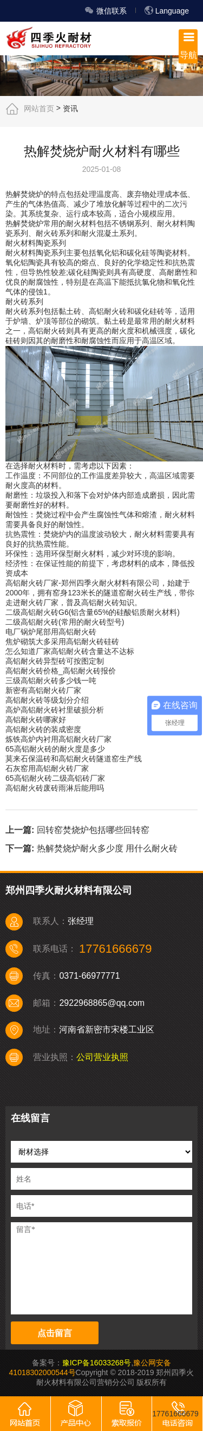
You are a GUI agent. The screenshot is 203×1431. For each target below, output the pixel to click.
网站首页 (39, 108)
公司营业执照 (102, 1057)
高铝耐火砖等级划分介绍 (47, 700)
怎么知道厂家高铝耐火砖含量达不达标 (69, 651)
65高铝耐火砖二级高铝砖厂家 (55, 778)
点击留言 (54, 1333)
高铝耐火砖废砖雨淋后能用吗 (54, 788)
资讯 (70, 108)
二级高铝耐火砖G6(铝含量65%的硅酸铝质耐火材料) (92, 612)
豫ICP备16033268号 (97, 1362)
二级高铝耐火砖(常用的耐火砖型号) (64, 622)
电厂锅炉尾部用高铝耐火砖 (50, 631)
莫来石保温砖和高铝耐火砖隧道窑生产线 (73, 758)
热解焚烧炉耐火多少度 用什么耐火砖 (107, 848)
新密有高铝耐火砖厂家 (43, 690)
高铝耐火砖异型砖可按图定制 (54, 661)
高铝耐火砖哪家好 (35, 719)
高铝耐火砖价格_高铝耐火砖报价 (60, 670)
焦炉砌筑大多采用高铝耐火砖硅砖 (62, 641)
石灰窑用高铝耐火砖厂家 (47, 768)
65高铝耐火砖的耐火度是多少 (55, 749)
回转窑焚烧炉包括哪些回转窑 (93, 829)
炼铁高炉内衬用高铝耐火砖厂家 (58, 739)
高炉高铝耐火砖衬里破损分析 (54, 709)
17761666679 (175, 1413)
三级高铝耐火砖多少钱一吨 (50, 680)
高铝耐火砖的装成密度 (43, 729)
